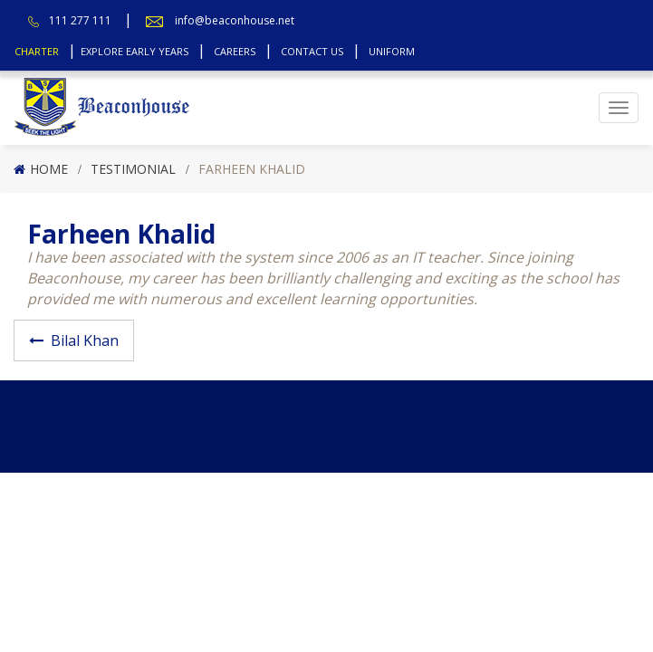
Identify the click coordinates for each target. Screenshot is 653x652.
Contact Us (312, 51)
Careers (234, 51)
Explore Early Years (134, 51)
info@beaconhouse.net (234, 20)
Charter (36, 51)
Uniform (392, 51)
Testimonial (133, 168)
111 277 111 (80, 20)
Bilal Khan (85, 340)
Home (49, 168)
